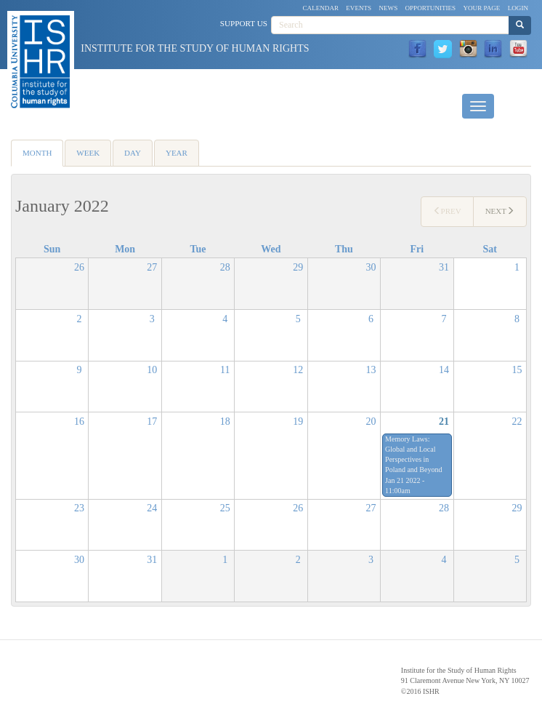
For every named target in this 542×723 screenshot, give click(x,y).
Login (518, 8)
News (388, 8)
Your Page (481, 8)
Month (43, 157)
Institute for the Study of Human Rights (195, 48)
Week (88, 152)
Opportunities (430, 8)
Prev (447, 211)
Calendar (321, 8)
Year (176, 152)
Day (132, 152)
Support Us (243, 23)
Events (358, 8)
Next (499, 211)
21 (444, 421)
